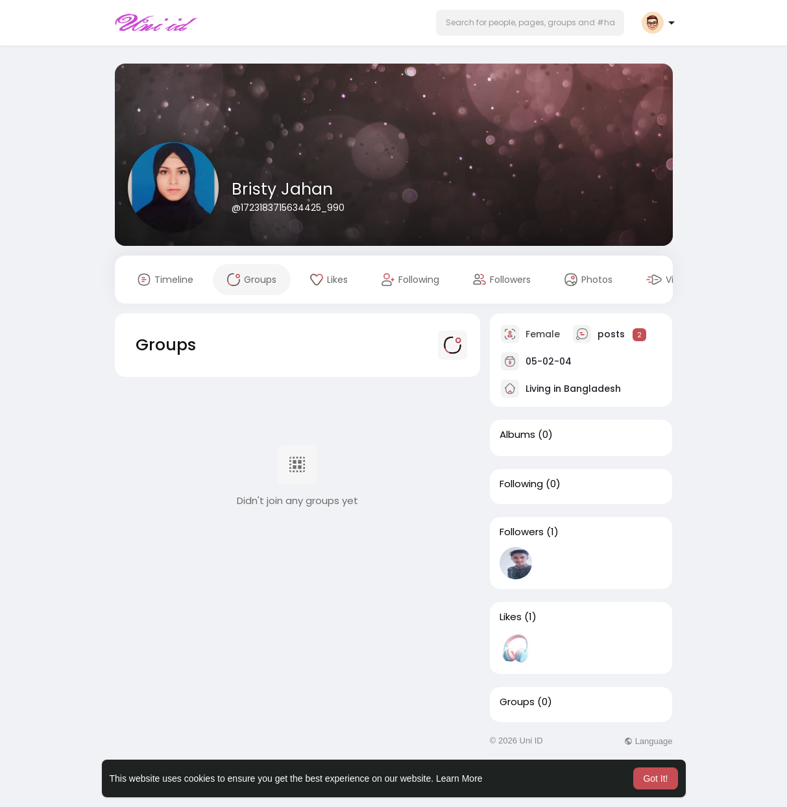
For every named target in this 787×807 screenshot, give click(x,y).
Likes (511, 617)
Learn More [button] (459, 778)
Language (648, 741)
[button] (530, 23)
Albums (517, 434)
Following (521, 484)
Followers (522, 532)
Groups (517, 702)
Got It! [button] (655, 778)
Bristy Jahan (282, 189)
